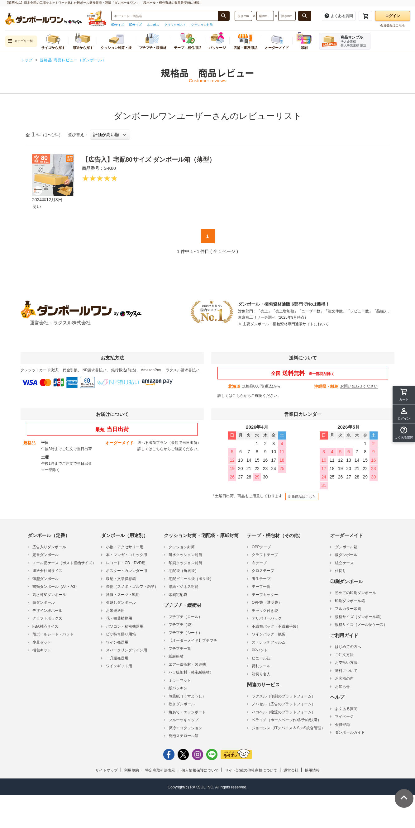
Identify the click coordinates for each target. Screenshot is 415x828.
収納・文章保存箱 (121, 579)
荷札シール (261, 666)
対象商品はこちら (302, 496)
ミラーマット (180, 680)
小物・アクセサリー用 (124, 547)
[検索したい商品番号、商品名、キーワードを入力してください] (165, 16)
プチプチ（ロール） (185, 617)
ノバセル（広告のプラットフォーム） (283, 704)
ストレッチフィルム (268, 642)
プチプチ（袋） (182, 624)
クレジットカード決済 (39, 370)
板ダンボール (346, 555)
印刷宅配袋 (178, 594)
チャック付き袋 (265, 610)
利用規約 (131, 770)
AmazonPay (151, 370)
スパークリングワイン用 (126, 650)
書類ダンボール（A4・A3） (55, 586)
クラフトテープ (265, 555)
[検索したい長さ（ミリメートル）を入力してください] (243, 16)
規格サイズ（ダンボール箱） (359, 617)
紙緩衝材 (176, 656)
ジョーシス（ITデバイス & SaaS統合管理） (288, 728)
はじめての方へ (348, 647)
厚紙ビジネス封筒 (183, 586)
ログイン (392, 16)
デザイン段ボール (47, 610)
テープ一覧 (261, 586)
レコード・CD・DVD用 (125, 563)
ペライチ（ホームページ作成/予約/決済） (286, 720)
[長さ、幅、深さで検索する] (304, 16)
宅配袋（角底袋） (183, 571)
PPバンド (260, 650)
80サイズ (135, 24)
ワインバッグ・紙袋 (268, 634)
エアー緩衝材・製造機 (187, 664)
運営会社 (291, 770)
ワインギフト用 (119, 666)
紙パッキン (178, 688)
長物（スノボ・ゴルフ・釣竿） (132, 586)
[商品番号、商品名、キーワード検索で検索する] (223, 16)
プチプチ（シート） (185, 633)
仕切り (340, 571)
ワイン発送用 (117, 642)
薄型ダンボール (45, 579)
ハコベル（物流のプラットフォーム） (283, 712)
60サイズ (117, 24)
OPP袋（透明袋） (267, 602)
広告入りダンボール (49, 547)
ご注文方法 (344, 655)
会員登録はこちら (392, 25)
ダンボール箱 (346, 547)
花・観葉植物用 (119, 618)
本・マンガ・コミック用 (126, 555)
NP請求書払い (95, 370)
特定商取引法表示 (160, 770)
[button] (404, 433)
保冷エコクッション (185, 728)
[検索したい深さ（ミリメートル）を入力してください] (287, 16)
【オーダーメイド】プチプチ (193, 640)
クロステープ (263, 571)
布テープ (259, 563)
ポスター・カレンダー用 (126, 571)
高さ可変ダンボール (49, 594)
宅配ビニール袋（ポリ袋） (191, 579)
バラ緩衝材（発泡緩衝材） (191, 672)
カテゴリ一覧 (20, 41)
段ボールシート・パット (53, 634)
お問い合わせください (359, 386)
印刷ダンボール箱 (350, 601)
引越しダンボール (121, 602)
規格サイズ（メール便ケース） (361, 624)
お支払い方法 (346, 662)
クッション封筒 (202, 24)
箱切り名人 (261, 674)
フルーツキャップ (183, 720)
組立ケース (344, 563)
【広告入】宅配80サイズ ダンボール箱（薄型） (148, 159)
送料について (346, 671)
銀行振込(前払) (123, 370)
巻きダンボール (182, 704)
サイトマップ (106, 770)
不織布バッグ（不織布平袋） (276, 626)
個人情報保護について (200, 770)
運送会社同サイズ (47, 571)
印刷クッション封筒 (185, 563)
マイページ (344, 716)
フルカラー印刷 (348, 609)
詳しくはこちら (230, 395)
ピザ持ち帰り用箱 (121, 634)
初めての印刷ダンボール (355, 593)
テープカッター (265, 594)
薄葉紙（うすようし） (187, 696)
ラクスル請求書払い (182, 370)
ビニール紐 (261, 658)
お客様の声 (344, 678)
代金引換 (70, 370)
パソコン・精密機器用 (124, 626)
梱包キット (41, 650)
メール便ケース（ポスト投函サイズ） (64, 563)
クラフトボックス (47, 618)
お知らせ (342, 686)
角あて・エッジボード (187, 712)
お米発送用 (115, 610)
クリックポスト (175, 24)
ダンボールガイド (350, 732)
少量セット (41, 642)
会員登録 (342, 724)
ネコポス (153, 24)
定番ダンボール (45, 555)
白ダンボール (43, 602)
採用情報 (312, 770)
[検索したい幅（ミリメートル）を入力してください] (265, 16)
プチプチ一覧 (180, 648)
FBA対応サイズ (45, 626)
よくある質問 (346, 709)
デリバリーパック (267, 618)
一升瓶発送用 (117, 658)
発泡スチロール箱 (183, 736)
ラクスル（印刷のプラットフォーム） (283, 696)
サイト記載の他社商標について (251, 770)
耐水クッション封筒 (185, 555)
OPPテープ (261, 547)
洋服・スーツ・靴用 (123, 594)
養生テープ (261, 579)
